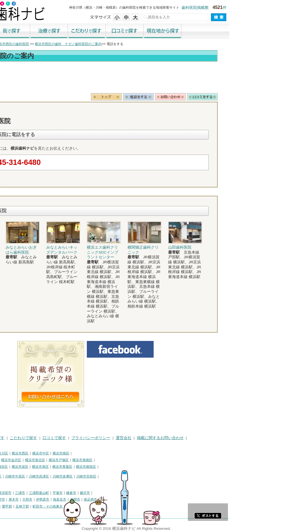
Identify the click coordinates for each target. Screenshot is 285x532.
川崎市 (8, 476)
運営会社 (179, 438)
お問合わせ (226, 96)
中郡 (33, 506)
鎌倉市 (127, 493)
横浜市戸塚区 (114, 460)
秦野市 (56, 499)
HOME (8, 438)
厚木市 (69, 499)
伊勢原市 (98, 499)
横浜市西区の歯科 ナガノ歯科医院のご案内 (123, 44)
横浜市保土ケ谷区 (16, 460)
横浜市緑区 (31, 467)
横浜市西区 (75, 453)
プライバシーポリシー (146, 438)
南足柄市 (146, 499)
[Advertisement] (142, 78)
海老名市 (115, 499)
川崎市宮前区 (142, 476)
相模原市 (43, 493)
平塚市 (113, 493)
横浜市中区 (96, 453)
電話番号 (194, 96)
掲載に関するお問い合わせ (216, 438)
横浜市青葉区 (118, 467)
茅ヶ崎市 (26, 499)
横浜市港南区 (138, 460)
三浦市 (76, 493)
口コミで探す (180, 31)
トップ (8, 44)
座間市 (131, 499)
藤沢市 (141, 493)
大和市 (83, 499)
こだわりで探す (142, 31)
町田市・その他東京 (103, 506)
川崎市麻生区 (13, 483)
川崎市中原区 (71, 476)
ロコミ (258, 96)
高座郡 (21, 506)
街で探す (67, 31)
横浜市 (8, 453)
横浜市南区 (116, 453)
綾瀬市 (8, 506)
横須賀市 (60, 493)
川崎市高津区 (95, 476)
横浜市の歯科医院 (32, 44)
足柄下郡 (78, 506)
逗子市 (42, 499)
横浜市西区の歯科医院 (68, 44)
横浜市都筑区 (142, 467)
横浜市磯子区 (43, 460)
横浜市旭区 (11, 467)
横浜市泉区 (96, 467)
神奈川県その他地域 (18, 493)
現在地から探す (218, 31)
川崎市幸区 (48, 476)
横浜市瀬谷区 (53, 467)
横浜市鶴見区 (27, 453)
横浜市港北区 (91, 460)
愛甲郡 (63, 506)
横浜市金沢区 (67, 460)
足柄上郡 (47, 506)
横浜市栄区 (75, 467)
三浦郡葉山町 (95, 493)
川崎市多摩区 (118, 476)
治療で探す (105, 31)
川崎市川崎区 (27, 476)
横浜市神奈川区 (52, 453)
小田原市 (9, 499)
